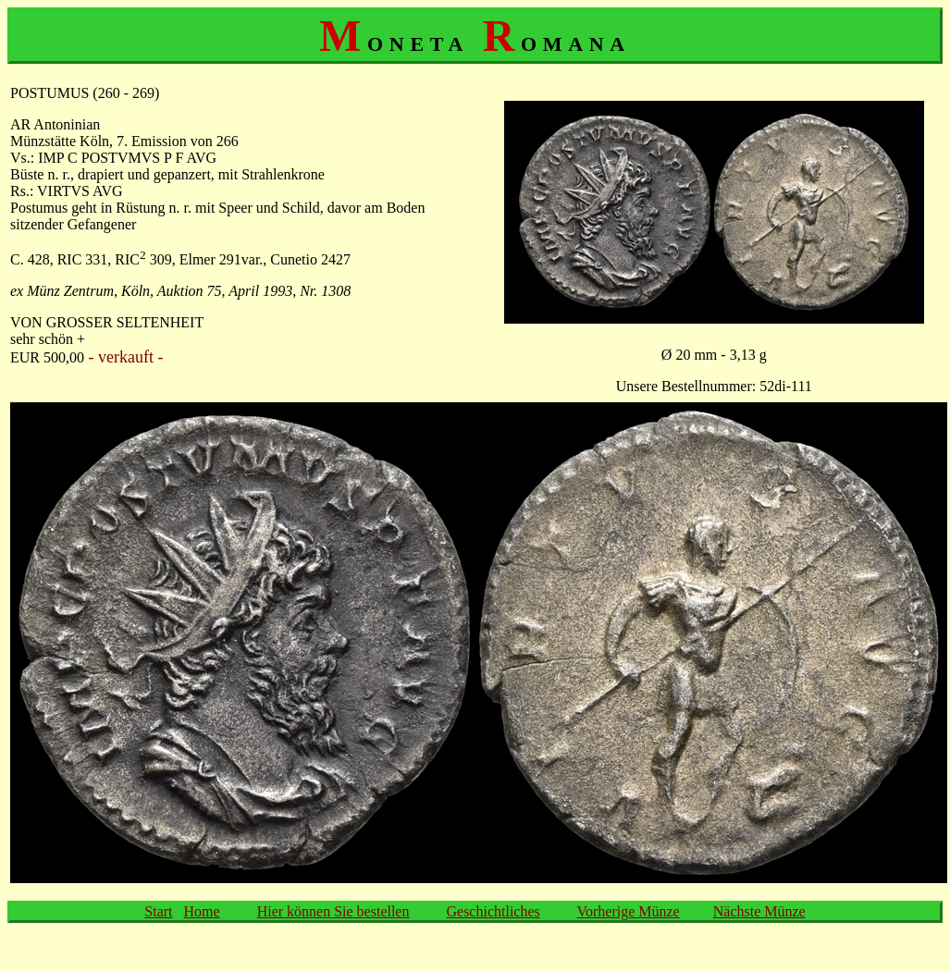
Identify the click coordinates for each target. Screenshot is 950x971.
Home (202, 911)
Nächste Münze (759, 911)
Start (158, 911)
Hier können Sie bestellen (333, 911)
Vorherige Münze (627, 911)
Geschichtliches (492, 911)
